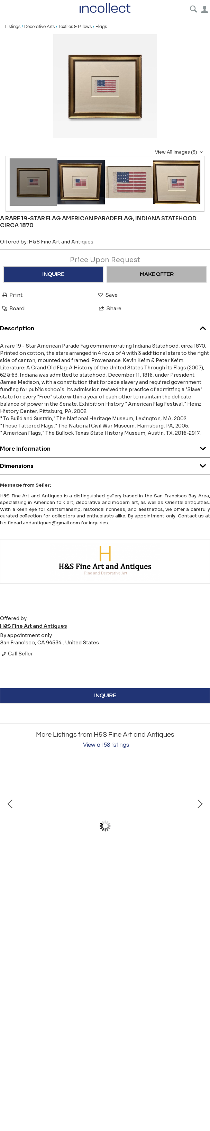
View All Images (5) (179, 152)
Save (107, 295)
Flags (101, 26)
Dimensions (105, 464)
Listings (12, 26)
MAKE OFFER (157, 274)
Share (109, 308)
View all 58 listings (106, 745)
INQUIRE (53, 274)
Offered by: (46, 242)
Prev (10, 826)
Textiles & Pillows (75, 26)
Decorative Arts (39, 26)
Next (199, 826)
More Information (105, 447)
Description (105, 326)
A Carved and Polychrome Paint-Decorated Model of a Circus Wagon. (83, 886)
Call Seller (16, 654)
